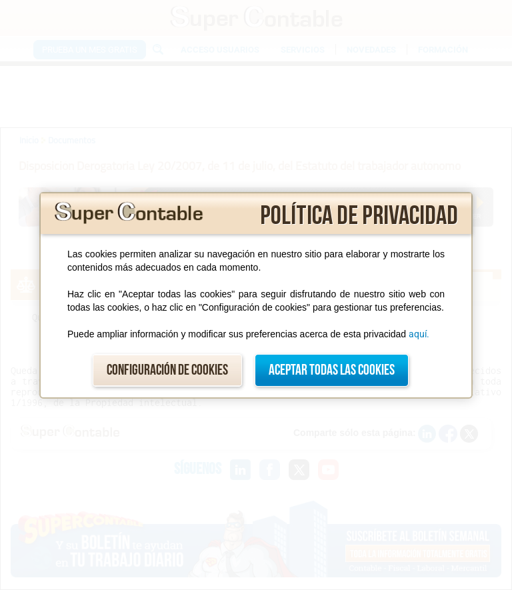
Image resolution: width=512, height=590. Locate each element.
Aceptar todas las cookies (332, 370)
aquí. (419, 334)
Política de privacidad (359, 216)
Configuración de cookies (167, 370)
